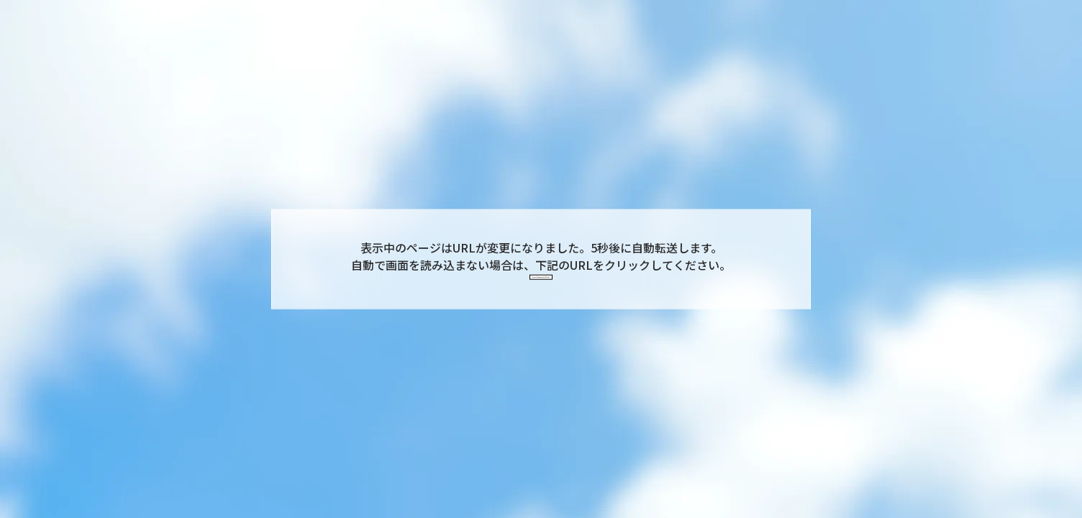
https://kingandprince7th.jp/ (541, 284)
